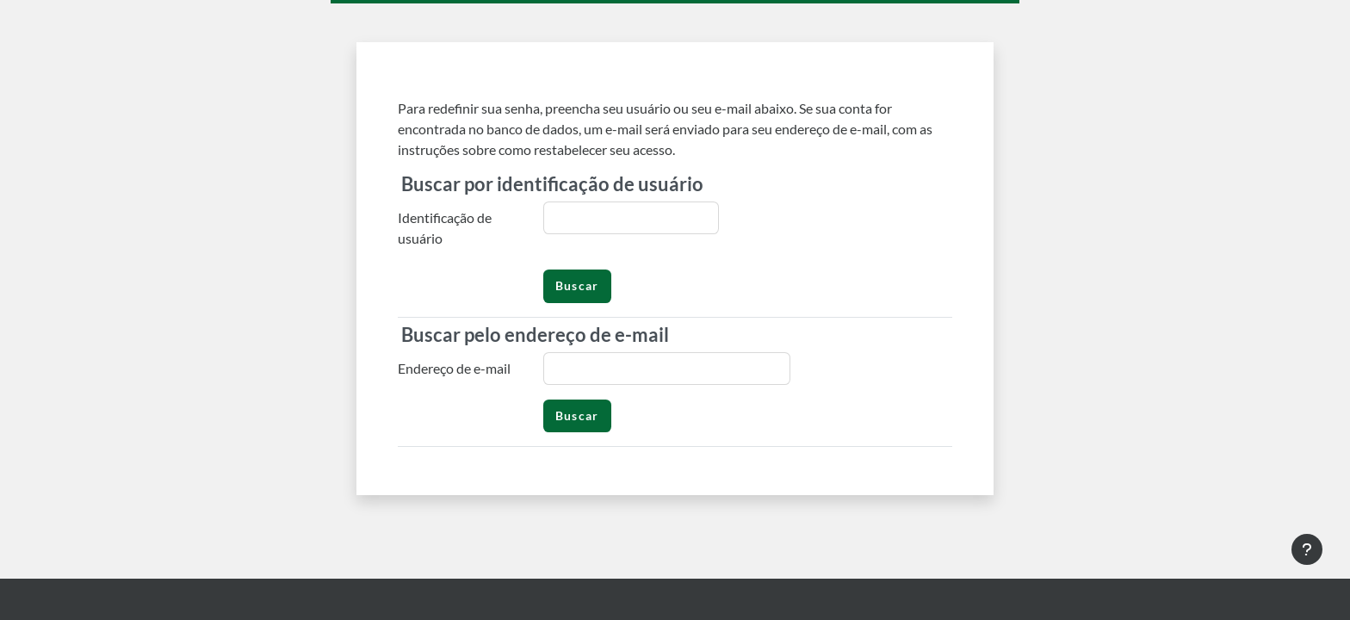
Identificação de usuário (445, 227)
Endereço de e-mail (454, 368)
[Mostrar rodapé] (1306, 549)
